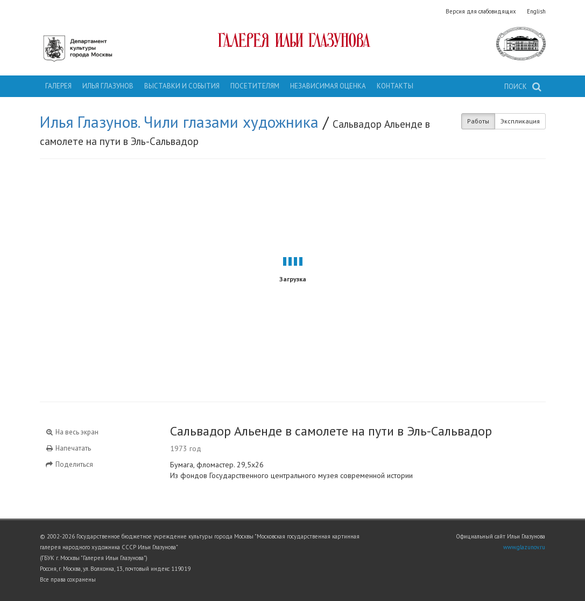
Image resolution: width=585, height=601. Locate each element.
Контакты (395, 86)
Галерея (58, 86)
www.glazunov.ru (524, 547)
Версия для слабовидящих (481, 11)
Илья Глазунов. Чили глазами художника (179, 122)
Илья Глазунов (107, 86)
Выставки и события (182, 86)
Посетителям (254, 86)
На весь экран (72, 432)
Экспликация (520, 121)
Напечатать (68, 448)
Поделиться (69, 464)
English (536, 11)
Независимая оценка (328, 86)
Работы (478, 121)
